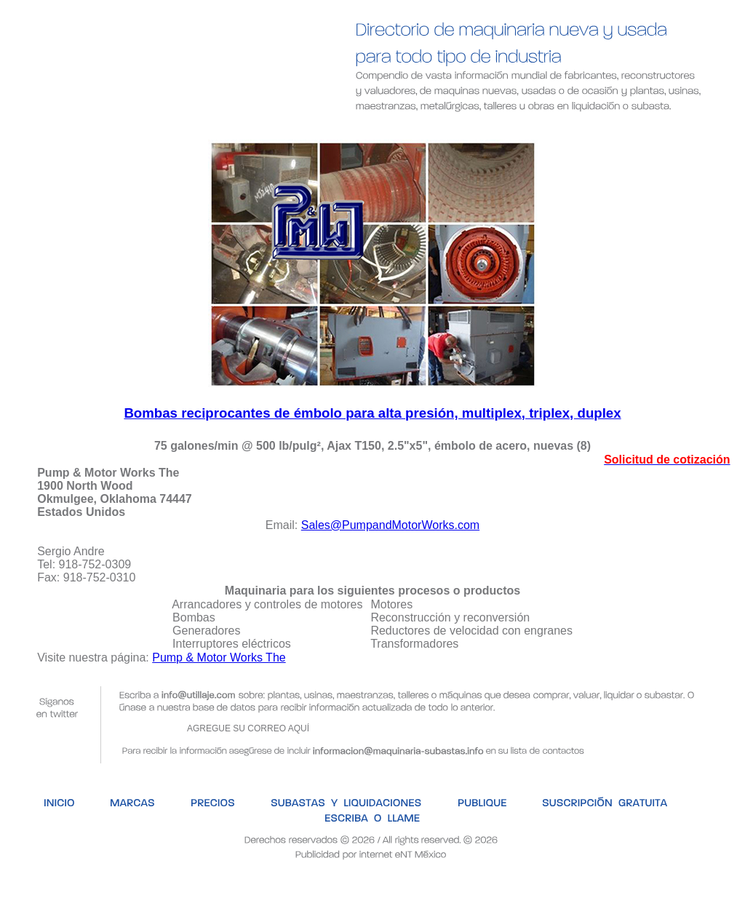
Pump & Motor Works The (218, 657)
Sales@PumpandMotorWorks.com (390, 525)
